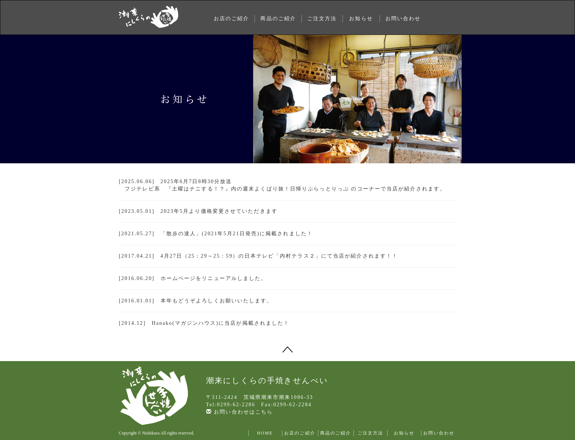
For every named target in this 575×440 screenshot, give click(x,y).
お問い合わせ (403, 18)
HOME (265, 433)
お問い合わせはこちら (239, 412)
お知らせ (361, 18)
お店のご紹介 (231, 18)
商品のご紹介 (278, 18)
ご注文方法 (322, 18)
